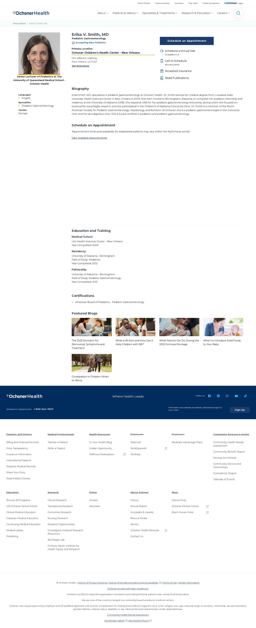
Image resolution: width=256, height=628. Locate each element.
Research (53, 490)
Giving (93, 490)
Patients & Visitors (124, 13)
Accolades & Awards (141, 510)
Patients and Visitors (19, 432)
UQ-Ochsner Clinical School (21, 504)
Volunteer (94, 504)
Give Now (179, 3)
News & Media (138, 516)
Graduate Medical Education (22, 516)
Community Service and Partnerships (227, 463)
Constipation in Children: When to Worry (90, 378)
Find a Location (162, 3)
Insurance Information (19, 452)
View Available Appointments (89, 137)
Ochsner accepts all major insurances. (128, 586)
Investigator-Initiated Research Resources (65, 530)
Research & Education (196, 13)
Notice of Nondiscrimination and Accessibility (133, 580)
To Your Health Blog (100, 440)
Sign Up (243, 407)
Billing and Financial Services (22, 440)
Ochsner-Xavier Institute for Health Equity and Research (64, 545)
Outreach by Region (224, 471)
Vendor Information (189, 580)
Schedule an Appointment (186, 40)
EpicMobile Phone (139, 618)
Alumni (134, 522)
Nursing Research (58, 516)
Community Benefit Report (229, 449)
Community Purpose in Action (231, 432)
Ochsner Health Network (144, 528)
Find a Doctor (144, 3)
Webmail (135, 440)
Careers (222, 13)
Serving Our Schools (224, 455)
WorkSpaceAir (138, 446)
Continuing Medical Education (23, 522)
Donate (93, 498)
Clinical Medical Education (21, 510)
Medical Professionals (61, 432)
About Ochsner (139, 490)
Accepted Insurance (178, 71)
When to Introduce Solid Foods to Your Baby (222, 342)
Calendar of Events (224, 477)
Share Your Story (15, 470)
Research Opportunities (61, 522)
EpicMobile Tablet (114, 618)
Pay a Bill (193, 3)
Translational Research (60, 504)
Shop (175, 490)
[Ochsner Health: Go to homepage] (31, 12)
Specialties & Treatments (158, 13)
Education (12, 490)
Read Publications (177, 78)
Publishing (12, 534)
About (101, 13)
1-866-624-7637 (43, 407)
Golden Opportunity (100, 446)
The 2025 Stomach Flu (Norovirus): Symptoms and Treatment (88, 344)
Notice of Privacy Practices (92, 580)
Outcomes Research (59, 510)
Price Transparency (17, 446)
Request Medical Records (21, 464)
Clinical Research (57, 498)
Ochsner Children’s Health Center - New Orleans (106, 52)
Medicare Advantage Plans (187, 440)
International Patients (18, 458)
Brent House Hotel (182, 510)
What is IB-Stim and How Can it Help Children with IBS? (134, 342)
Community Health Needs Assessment (228, 442)
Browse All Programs (18, 498)
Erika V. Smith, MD (38, 23)
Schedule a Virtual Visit (189, 52)
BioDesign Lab (56, 537)
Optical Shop (179, 498)
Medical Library (14, 528)
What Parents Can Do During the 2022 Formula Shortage (179, 342)
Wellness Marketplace (101, 452)
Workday (135, 452)
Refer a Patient (56, 446)
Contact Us (136, 534)
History (134, 498)
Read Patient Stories (18, 476)
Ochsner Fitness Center (185, 504)
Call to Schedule (189, 62)
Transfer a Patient (58, 440)
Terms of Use (170, 580)
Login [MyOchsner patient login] (240, 3)
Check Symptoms (210, 3)
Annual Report (138, 504)
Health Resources (99, 432)
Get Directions (80, 66)
